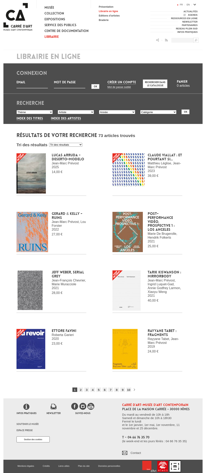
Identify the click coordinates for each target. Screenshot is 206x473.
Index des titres (29, 118)
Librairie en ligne (108, 11)
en (188, 4)
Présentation (106, 6)
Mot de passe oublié (119, 87)
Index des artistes (66, 118)
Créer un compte (121, 82)
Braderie (104, 20)
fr (181, 4)
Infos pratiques (26, 413)
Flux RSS (166, 40)
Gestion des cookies (33, 439)
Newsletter (53, 413)
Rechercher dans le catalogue (155, 84)
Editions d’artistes (109, 15)
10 (128, 390)
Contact (136, 452)
